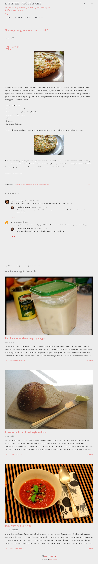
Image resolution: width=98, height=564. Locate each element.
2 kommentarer (16, 454)
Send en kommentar (18, 360)
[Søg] (84, 3)
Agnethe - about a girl (23, 3)
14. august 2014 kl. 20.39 (31, 201)
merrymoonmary (53, 559)
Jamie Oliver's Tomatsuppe (18, 525)
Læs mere (89, 360)
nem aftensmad (29, 185)
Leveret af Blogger (49, 556)
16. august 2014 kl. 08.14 (21, 222)
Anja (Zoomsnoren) (17, 201)
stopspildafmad (43, 185)
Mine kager (38, 17)
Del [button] (89, 185)
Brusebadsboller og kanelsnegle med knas (26, 431)
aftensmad (18, 185)
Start (7, 17)
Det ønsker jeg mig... (21, 17)
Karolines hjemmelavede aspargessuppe (25, 338)
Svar (13, 218)
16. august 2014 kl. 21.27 (39, 207)
